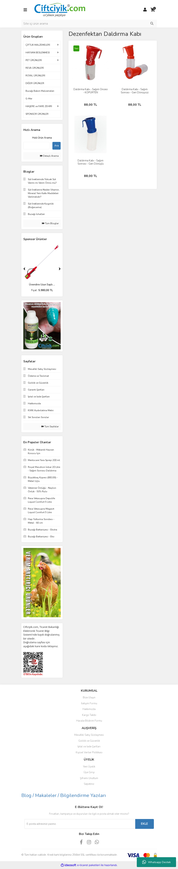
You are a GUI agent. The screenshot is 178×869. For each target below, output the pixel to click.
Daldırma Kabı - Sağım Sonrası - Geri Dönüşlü (91, 162)
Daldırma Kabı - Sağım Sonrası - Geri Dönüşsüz (135, 91)
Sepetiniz (89, 784)
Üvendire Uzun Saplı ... (42, 284)
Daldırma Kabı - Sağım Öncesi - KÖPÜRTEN (90, 91)
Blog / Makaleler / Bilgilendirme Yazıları (63, 795)
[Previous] (24, 269)
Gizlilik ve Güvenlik (89, 741)
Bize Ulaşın (89, 697)
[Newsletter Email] (79, 824)
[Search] (89, 24)
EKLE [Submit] (144, 824)
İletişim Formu (89, 703)
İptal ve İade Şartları (89, 746)
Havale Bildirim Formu (89, 721)
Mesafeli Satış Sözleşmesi (89, 735)
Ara (56, 145)
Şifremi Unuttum (89, 778)
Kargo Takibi (89, 715)
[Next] (60, 269)
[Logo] (59, 9)
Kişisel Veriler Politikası (89, 752)
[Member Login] (145, 10)
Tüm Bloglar (50, 223)
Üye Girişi (89, 772)
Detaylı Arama (49, 155)
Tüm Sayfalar (50, 426)
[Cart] (153, 10)
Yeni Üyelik (89, 766)
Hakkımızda (89, 709)
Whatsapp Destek (156, 862)
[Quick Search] (36, 145)
